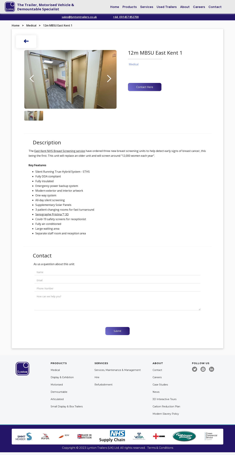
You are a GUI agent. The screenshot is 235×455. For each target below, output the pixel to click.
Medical (31, 25)
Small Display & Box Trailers (67, 406)
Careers (199, 7)
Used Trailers (167, 7)
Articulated (57, 399)
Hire (96, 377)
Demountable (59, 392)
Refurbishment (103, 384)
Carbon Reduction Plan (166, 406)
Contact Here (144, 87)
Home (114, 7)
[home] (10, 7)
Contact (215, 7)
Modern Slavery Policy (166, 413)
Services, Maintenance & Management (117, 370)
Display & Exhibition (62, 377)
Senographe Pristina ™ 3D (52, 214)
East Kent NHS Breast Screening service (59, 151)
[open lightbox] (70, 79)
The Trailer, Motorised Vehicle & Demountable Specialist (45, 7)
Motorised (57, 384)
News (156, 392)
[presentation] (60, 318)
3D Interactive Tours (164, 399)
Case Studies (160, 384)
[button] (129, 7)
